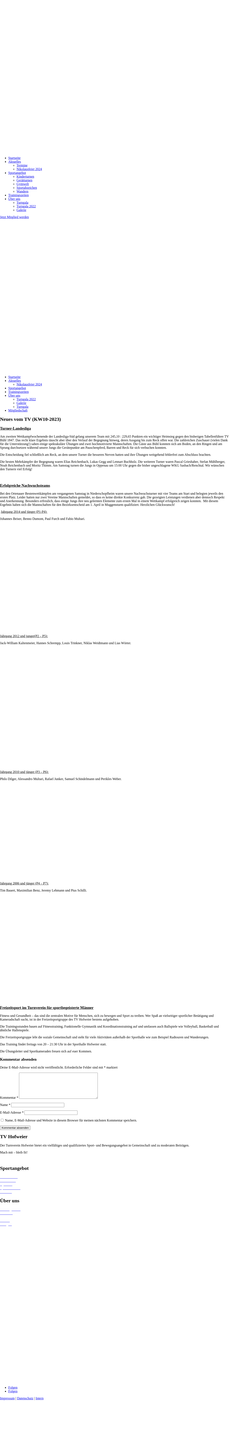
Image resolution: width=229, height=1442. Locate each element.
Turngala (22, 202)
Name (5, 1110)
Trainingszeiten (18, 195)
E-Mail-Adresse (12, 1117)
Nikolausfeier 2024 (29, 169)
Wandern (22, 191)
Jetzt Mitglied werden (14, 217)
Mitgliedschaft (17, 410)
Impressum (7, 1403)
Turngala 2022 (26, 206)
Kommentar (9, 1102)
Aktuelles (14, 161)
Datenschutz (25, 1403)
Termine (22, 165)
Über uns (14, 199)
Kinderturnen (25, 176)
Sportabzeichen (27, 187)
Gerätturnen (24, 180)
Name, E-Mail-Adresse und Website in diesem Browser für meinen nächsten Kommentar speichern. (71, 1125)
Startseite (14, 158)
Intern (40, 1403)
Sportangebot (17, 173)
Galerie (21, 210)
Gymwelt (23, 184)
